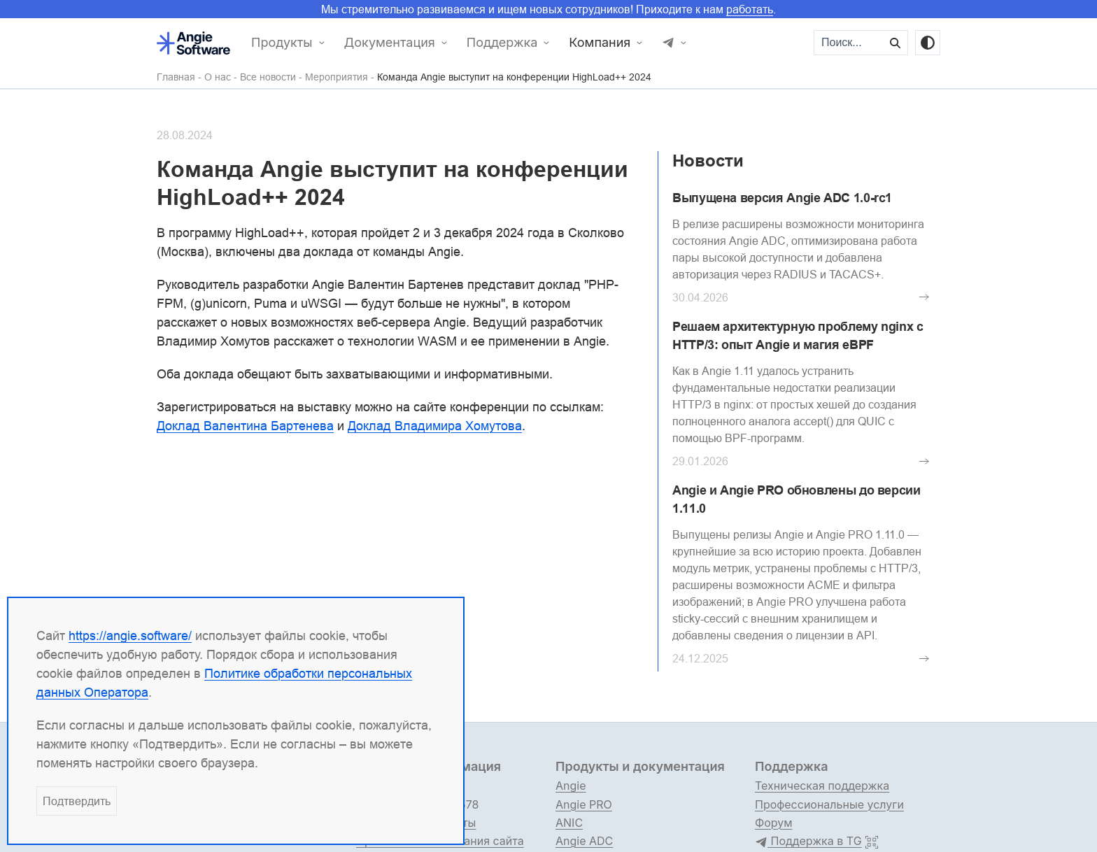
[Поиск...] (849, 42)
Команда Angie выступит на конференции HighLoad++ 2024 (514, 77)
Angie (570, 785)
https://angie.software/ (130, 635)
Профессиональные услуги (829, 804)
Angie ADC (584, 841)
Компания (599, 42)
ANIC (569, 822)
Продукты (282, 42)
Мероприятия (336, 77)
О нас (217, 77)
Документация (389, 42)
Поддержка (502, 42)
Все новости (268, 77)
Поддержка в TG (808, 842)
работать (749, 9)
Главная (176, 77)
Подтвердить (77, 801)
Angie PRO (583, 804)
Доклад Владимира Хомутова (435, 425)
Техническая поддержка (822, 785)
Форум (774, 822)
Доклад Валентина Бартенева (245, 425)
